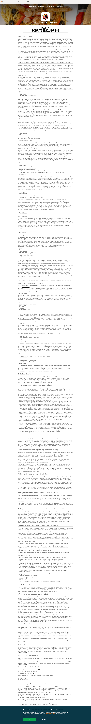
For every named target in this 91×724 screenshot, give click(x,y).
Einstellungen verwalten (50, 713)
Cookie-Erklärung (26, 287)
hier (66, 570)
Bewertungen (41, 7)
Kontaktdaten (51, 7)
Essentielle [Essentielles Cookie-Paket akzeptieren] (43, 719)
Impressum (60, 7)
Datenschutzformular (48, 468)
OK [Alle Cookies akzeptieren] (29, 719)
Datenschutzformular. (23, 664)
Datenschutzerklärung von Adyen (47, 369)
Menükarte (32, 7)
